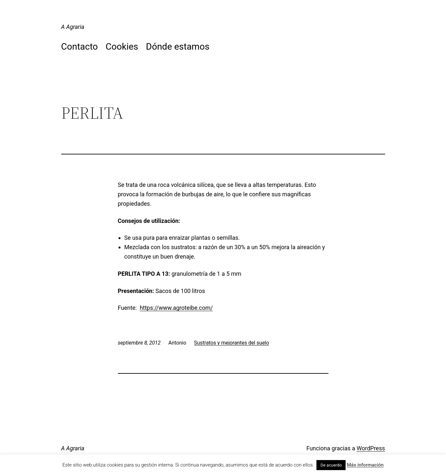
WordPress (371, 448)
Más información (365, 465)
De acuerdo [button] (331, 465)
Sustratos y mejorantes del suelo (231, 343)
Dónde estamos (178, 46)
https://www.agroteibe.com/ (176, 307)
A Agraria (73, 26)
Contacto (79, 46)
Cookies (122, 46)
